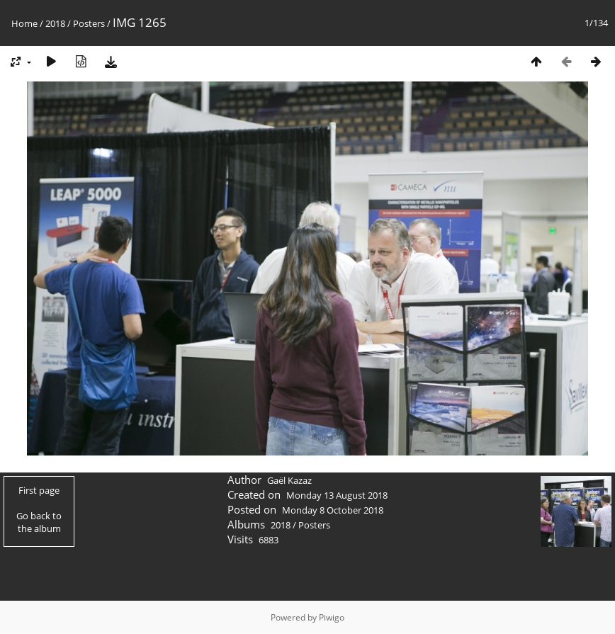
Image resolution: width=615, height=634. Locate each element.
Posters (89, 23)
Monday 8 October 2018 (332, 510)
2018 (55, 23)
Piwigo (331, 617)
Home (24, 23)
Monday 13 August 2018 (337, 495)
